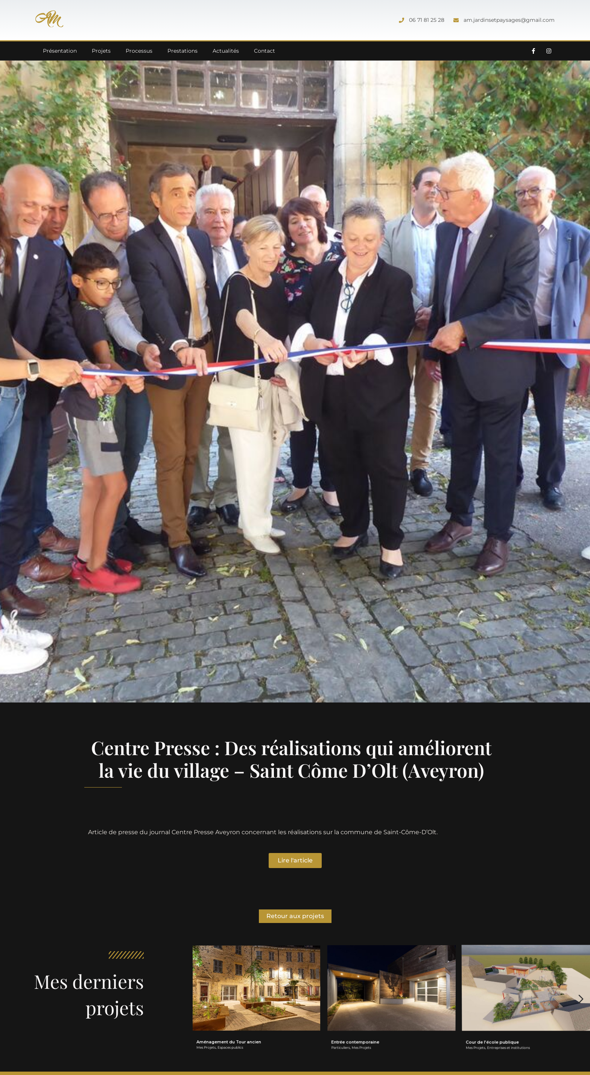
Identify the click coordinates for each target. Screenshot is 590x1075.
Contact (264, 50)
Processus (139, 50)
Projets (101, 50)
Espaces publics (230, 1047)
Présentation (60, 50)
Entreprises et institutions (511, 1024)
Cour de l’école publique (497, 1021)
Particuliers (344, 1035)
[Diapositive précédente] (202, 999)
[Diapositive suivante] (581, 999)
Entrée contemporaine (358, 1031)
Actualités (226, 50)
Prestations (182, 50)
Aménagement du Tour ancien (228, 1042)
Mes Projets (206, 1047)
